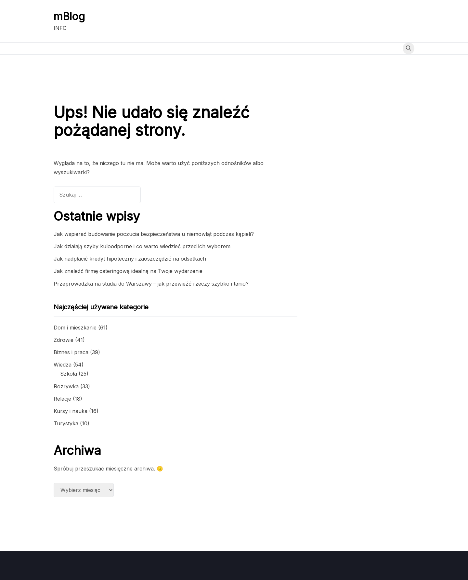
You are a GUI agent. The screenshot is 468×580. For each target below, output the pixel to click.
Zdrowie (63, 340)
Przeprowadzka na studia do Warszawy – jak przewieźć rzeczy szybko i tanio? (151, 283)
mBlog (69, 16)
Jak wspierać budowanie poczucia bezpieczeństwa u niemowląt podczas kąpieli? (154, 234)
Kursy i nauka (70, 411)
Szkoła (68, 373)
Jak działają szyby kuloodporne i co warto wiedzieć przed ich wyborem (142, 246)
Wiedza (63, 364)
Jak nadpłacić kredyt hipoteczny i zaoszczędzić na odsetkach (130, 258)
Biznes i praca (71, 352)
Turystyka (66, 423)
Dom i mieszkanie (75, 327)
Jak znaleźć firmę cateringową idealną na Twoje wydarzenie (128, 271)
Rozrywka (66, 386)
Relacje (62, 398)
